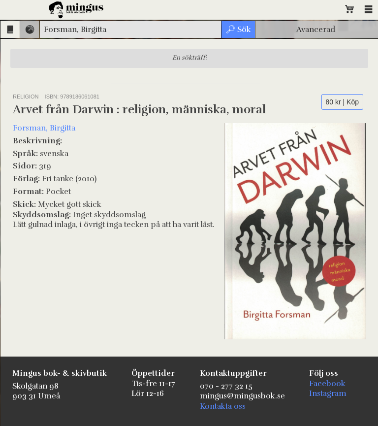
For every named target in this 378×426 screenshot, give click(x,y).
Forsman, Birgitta (44, 128)
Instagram (327, 393)
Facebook (327, 384)
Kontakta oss (223, 406)
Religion (26, 96)
